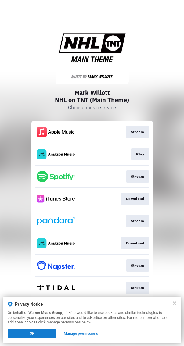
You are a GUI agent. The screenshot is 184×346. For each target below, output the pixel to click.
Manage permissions (81, 333)
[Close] (174, 303)
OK (32, 333)
